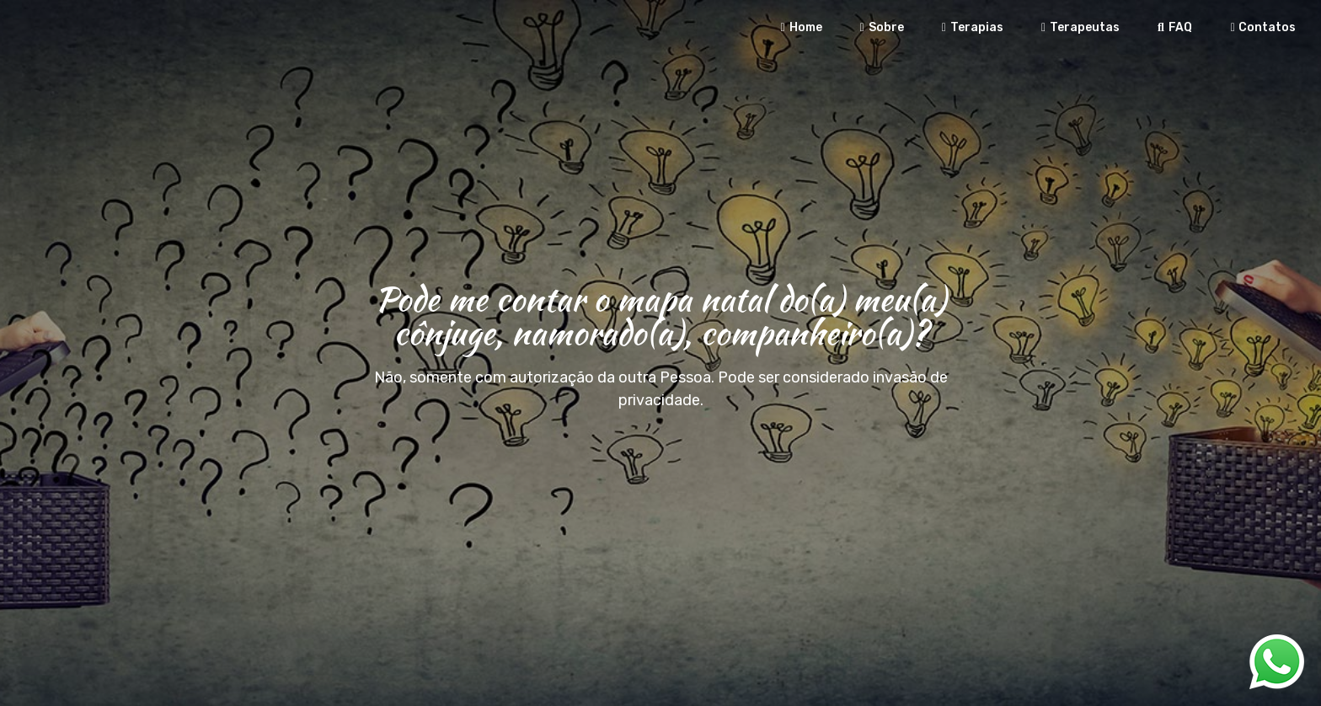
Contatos (1261, 27)
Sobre (880, 27)
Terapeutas (1078, 27)
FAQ (1172, 27)
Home (799, 27)
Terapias (970, 27)
